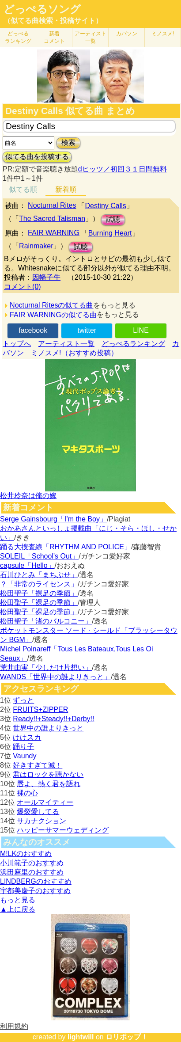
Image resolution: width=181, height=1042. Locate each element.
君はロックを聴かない (48, 774)
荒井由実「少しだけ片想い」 (46, 667)
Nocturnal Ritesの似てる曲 (51, 305)
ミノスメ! (162, 33)
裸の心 (27, 793)
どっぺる (18, 37)
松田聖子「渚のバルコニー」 (46, 621)
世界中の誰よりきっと (48, 728)
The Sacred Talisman (52, 218)
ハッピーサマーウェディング (63, 830)
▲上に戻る (17, 909)
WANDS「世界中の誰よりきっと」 (55, 677)
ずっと (23, 700)
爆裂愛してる (38, 811)
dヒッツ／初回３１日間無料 (122, 169)
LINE (141, 330)
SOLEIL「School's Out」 (39, 556)
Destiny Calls (105, 205)
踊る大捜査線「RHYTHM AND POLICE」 (65, 547)
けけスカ (27, 737)
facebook (33, 330)
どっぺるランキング (133, 343)
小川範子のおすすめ (32, 863)
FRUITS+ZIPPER (40, 709)
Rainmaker (36, 246)
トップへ (17, 343)
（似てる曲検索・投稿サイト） (53, 20)
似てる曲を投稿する (37, 156)
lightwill (81, 1037)
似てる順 (23, 189)
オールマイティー (45, 802)
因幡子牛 (46, 277)
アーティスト (90, 37)
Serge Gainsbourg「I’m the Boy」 (53, 519)
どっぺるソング (42, 9)
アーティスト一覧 (66, 343)
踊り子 (23, 746)
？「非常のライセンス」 (39, 584)
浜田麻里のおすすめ (32, 872)
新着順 (65, 189)
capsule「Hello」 (27, 565)
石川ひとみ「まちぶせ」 (39, 574)
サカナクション (41, 821)
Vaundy (24, 756)
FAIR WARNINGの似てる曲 (53, 315)
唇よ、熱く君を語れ (48, 783)
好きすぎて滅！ (37, 765)
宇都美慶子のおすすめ (35, 890)
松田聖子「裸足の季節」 (39, 593)
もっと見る (17, 900)
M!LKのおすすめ (26, 853)
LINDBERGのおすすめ (36, 881)
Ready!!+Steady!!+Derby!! (53, 719)
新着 (54, 37)
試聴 (113, 219)
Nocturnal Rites (52, 205)
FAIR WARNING (53, 232)
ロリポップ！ (127, 1037)
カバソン (126, 33)
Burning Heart (110, 233)
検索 (68, 142)
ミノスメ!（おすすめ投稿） (74, 353)
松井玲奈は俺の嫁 (28, 495)
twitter (87, 330)
